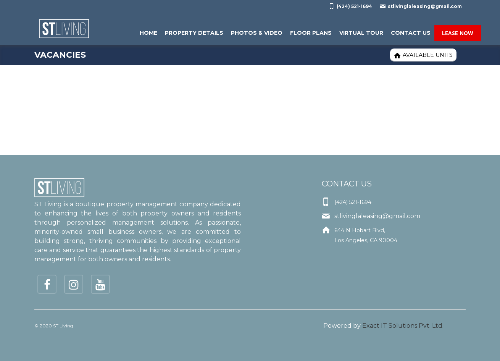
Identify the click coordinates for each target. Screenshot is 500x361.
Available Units (423, 55)
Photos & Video (256, 32)
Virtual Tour (361, 32)
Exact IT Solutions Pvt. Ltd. (403, 325)
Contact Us (411, 32)
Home (148, 32)
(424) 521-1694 (350, 6)
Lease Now (457, 33)
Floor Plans (311, 32)
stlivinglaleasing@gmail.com (421, 6)
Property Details (194, 32)
